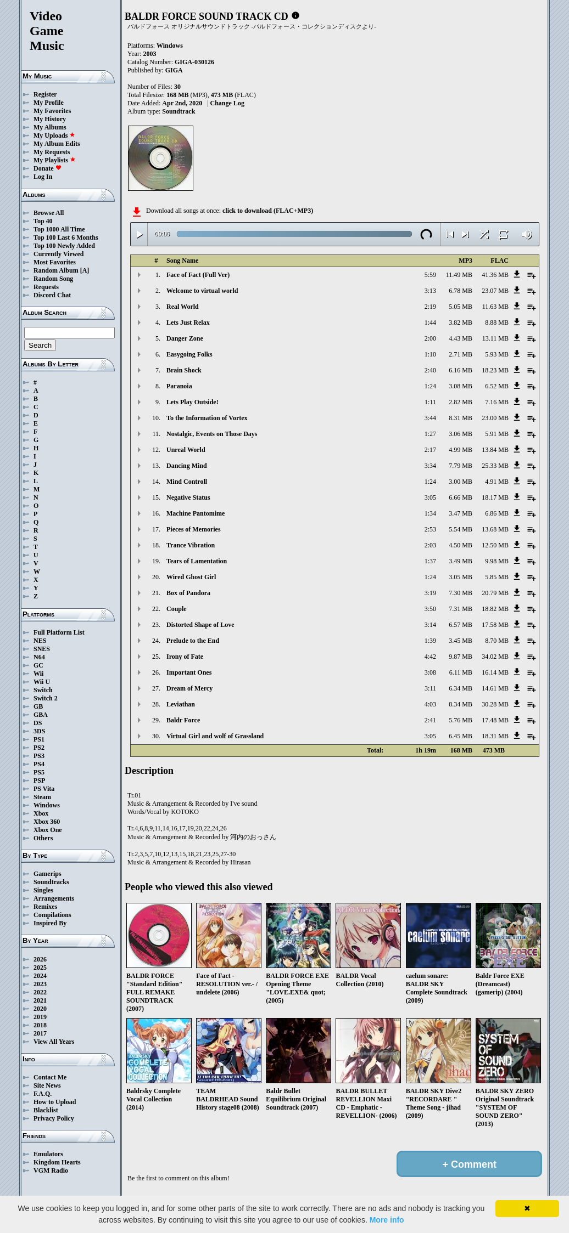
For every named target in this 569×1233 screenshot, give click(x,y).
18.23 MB (495, 370)
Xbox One (48, 830)
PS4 (39, 764)
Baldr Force (183, 720)
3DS (39, 731)
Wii (38, 673)
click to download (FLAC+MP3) (267, 210)
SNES (42, 649)
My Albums (50, 127)
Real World (182, 306)
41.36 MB (495, 275)
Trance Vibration (190, 545)
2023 (40, 984)
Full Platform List (59, 632)
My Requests (52, 152)
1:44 (430, 322)
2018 (40, 1025)
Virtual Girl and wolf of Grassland (215, 736)
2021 (40, 1000)
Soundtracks (51, 882)
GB (38, 706)
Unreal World (185, 450)
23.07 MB (495, 291)
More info (387, 1219)
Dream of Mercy (189, 688)
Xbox (41, 813)
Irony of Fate (184, 656)
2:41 (430, 720)
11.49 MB (459, 275)
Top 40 (43, 221)
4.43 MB (460, 338)
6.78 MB (460, 291)
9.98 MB (497, 561)
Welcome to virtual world (202, 291)
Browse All (49, 213)
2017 (40, 1033)
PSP (39, 780)
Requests (46, 287)
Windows (47, 805)
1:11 (430, 402)
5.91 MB (497, 434)
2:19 (430, 306)
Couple (176, 609)
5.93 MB (497, 354)
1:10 (430, 354)
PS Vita (44, 789)
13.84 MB (495, 450)
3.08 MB (460, 386)
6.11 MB (460, 672)
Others (43, 838)
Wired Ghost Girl (191, 577)
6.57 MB (460, 625)
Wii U (42, 682)
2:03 (430, 545)
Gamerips (48, 874)
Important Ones (188, 672)
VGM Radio (51, 1170)
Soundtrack (178, 111)
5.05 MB (460, 306)
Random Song (53, 278)
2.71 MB (460, 354)
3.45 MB (460, 640)
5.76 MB (460, 720)
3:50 (430, 609)
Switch (43, 690)
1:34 (430, 513)
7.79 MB (460, 466)
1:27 (430, 434)
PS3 (39, 756)
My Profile (49, 102)
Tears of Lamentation (196, 561)
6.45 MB (460, 736)
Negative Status (188, 497)
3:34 (430, 466)
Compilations (52, 915)
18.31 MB (495, 736)
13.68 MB (495, 529)
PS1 (39, 739)
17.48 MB (495, 720)
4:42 (430, 656)
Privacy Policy (54, 1118)
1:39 (430, 640)
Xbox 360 (47, 821)
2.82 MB (460, 402)
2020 (40, 1009)
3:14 (430, 625)
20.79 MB (495, 593)
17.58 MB (495, 625)
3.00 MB (460, 481)
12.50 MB (495, 545)
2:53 (430, 529)
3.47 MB (460, 513)
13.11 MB (495, 338)
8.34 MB (460, 704)
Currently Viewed (58, 254)
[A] (85, 270)
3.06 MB (460, 434)
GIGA (174, 70)
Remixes (45, 906)
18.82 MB (495, 609)
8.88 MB (497, 322)
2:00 (430, 338)
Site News (47, 1085)
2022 (40, 992)
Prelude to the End (192, 640)
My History (50, 119)
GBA (41, 715)
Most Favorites (55, 262)
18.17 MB (495, 497)
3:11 (430, 688)
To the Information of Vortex (207, 418)
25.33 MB (495, 466)
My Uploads (54, 135)
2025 (40, 967)
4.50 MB (460, 545)
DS (38, 723)
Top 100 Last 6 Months (66, 237)
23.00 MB (495, 418)
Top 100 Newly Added (64, 246)
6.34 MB (460, 688)
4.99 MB (460, 450)
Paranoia (179, 386)
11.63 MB (495, 306)
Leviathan (180, 704)
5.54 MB (460, 529)
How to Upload (55, 1102)
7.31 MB (460, 609)
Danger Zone (184, 338)
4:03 (430, 704)
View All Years (54, 1041)
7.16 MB (497, 402)
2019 (40, 1017)
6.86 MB (497, 513)
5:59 (430, 275)
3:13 (430, 291)
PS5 (39, 772)
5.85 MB (497, 577)
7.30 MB (460, 593)
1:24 (430, 386)
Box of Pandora (188, 593)
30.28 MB (495, 704)
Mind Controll (186, 481)
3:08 (430, 672)
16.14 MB (495, 672)
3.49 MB (460, 561)
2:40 (430, 370)
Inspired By (50, 923)
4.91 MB (497, 481)
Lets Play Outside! (192, 402)
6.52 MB (497, 386)
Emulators (48, 1154)
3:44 (430, 418)
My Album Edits (57, 144)
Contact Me (50, 1077)
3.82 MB (460, 322)
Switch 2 (46, 698)
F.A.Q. (43, 1094)
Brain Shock (184, 370)
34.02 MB (495, 656)
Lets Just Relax (188, 322)
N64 (39, 657)
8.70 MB (497, 640)
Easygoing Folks (189, 354)
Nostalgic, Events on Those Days (211, 434)
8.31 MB (460, 418)
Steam (42, 797)
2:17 (430, 450)
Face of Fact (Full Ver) (198, 275)
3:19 (430, 593)
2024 (40, 976)
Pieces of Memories (193, 529)
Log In (43, 176)
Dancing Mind (186, 466)
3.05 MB (460, 577)
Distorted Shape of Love (200, 625)
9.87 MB (460, 656)
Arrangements (54, 898)
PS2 (39, 747)
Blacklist (46, 1110)
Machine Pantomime (195, 513)
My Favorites (52, 111)
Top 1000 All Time (59, 229)
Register (45, 94)
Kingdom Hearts (57, 1162)
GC (38, 665)
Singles (43, 890)
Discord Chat (52, 295)
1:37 (430, 561)
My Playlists (55, 160)
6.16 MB (460, 370)
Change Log (227, 103)
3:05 (430, 497)
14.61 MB (495, 688)
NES (40, 640)
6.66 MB (460, 497)
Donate (48, 168)
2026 (40, 959)
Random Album (56, 270)
